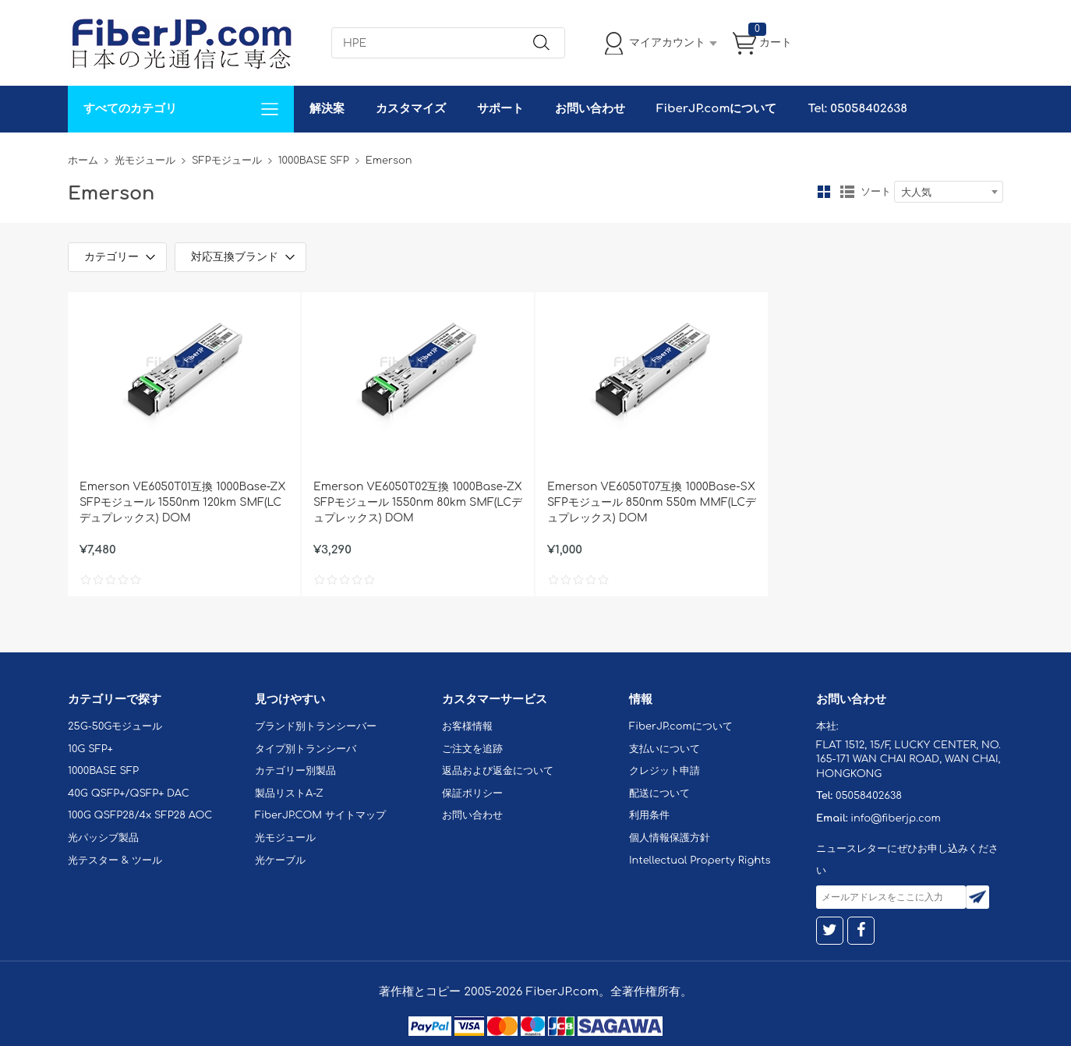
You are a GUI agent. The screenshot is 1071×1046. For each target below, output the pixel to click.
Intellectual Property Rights (699, 860)
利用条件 (649, 815)
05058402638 (869, 795)
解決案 (327, 108)
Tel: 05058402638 (857, 108)
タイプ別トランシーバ (305, 749)
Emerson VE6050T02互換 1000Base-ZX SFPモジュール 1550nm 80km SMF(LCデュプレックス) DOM (417, 502)
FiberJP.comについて (716, 108)
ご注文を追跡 (472, 749)
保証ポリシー (472, 793)
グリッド (824, 192)
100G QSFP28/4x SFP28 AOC (140, 815)
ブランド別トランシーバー (315, 726)
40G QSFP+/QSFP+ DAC (128, 793)
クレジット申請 (664, 770)
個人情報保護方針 (669, 837)
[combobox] (948, 192)
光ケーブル (280, 860)
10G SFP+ (90, 749)
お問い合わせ (590, 108)
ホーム (83, 160)
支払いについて (664, 749)
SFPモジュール (227, 160)
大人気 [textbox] (916, 192)
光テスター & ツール (115, 860)
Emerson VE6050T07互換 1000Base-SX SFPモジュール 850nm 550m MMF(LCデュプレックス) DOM (651, 502)
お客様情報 (467, 726)
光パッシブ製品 (103, 837)
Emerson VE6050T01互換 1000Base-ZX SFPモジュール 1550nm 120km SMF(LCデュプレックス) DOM (182, 502)
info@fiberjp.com (895, 818)
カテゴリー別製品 (295, 770)
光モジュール (145, 160)
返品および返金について (497, 770)
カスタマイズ (411, 108)
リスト (847, 192)
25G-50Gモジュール (115, 726)
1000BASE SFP (313, 160)
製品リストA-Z (289, 793)
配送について (659, 793)
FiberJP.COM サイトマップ (320, 815)
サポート (500, 108)
